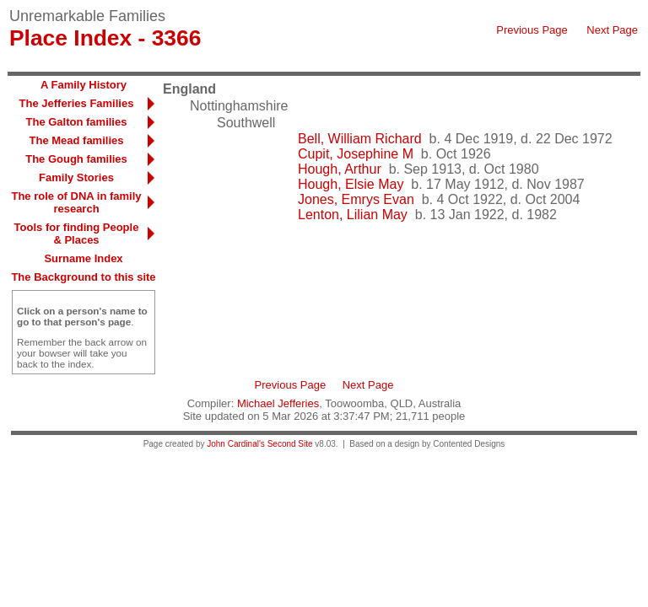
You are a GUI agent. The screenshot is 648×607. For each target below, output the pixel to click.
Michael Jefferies (278, 403)
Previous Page (532, 30)
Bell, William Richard (360, 139)
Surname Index (83, 258)
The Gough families (76, 159)
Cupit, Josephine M (355, 154)
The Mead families (77, 140)
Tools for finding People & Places (76, 233)
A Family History (83, 84)
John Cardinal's (236, 444)
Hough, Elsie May (350, 184)
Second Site (290, 444)
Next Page (612, 30)
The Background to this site (83, 277)
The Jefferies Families (76, 103)
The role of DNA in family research (76, 202)
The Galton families (76, 121)
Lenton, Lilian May (353, 214)
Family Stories (76, 177)
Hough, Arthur (339, 169)
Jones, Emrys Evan (356, 199)
